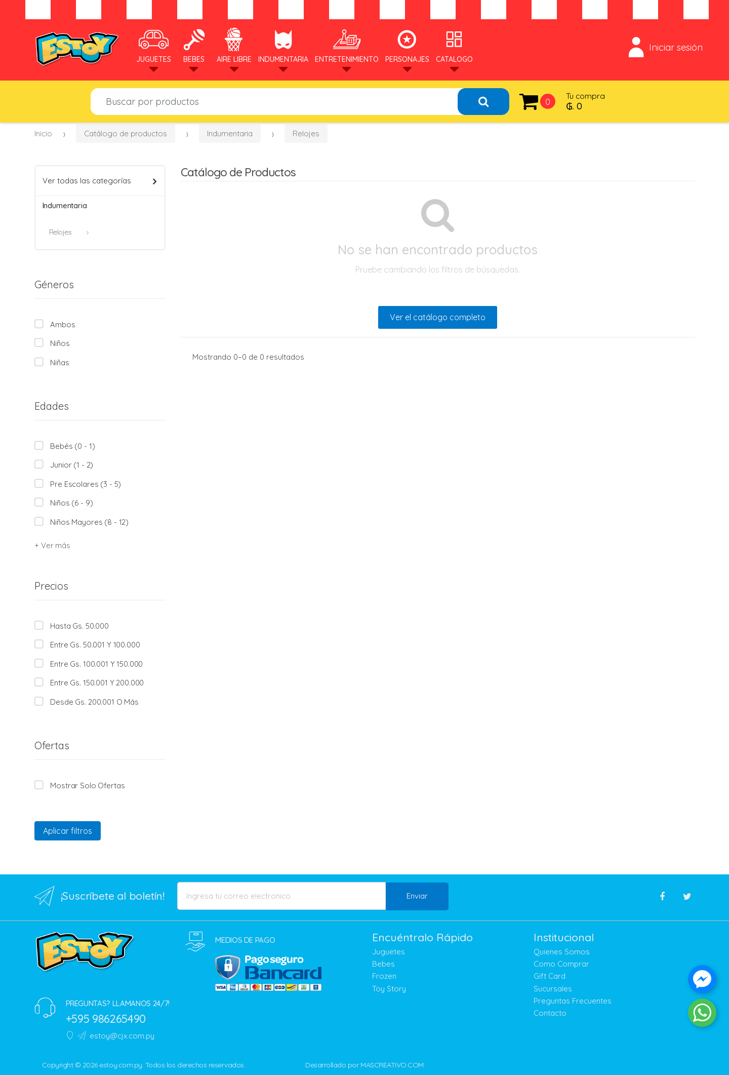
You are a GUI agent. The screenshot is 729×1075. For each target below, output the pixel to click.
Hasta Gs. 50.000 (79, 626)
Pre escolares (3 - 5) (85, 484)
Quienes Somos (562, 951)
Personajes (407, 45)
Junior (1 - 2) (71, 465)
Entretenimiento (347, 45)
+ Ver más (52, 545)
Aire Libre (234, 45)
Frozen (384, 976)
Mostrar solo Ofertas (87, 785)
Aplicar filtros (67, 831)
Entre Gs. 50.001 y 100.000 (95, 644)
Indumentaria (283, 45)
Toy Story (389, 988)
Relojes (306, 133)
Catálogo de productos (125, 133)
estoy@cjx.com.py (115, 1036)
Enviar (417, 896)
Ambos (62, 324)
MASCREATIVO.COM (392, 1064)
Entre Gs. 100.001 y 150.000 (96, 664)
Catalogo (454, 45)
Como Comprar (561, 964)
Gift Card (549, 976)
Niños (59, 343)
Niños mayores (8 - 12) (89, 522)
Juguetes (153, 45)
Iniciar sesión (665, 47)
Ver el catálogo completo (437, 317)
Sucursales (553, 988)
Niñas (59, 362)
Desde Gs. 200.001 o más (94, 702)
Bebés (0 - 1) (72, 446)
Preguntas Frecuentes (573, 1001)
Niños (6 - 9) (71, 503)
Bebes (194, 45)
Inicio (43, 133)
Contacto (550, 1013)
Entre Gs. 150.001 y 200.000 (97, 682)
